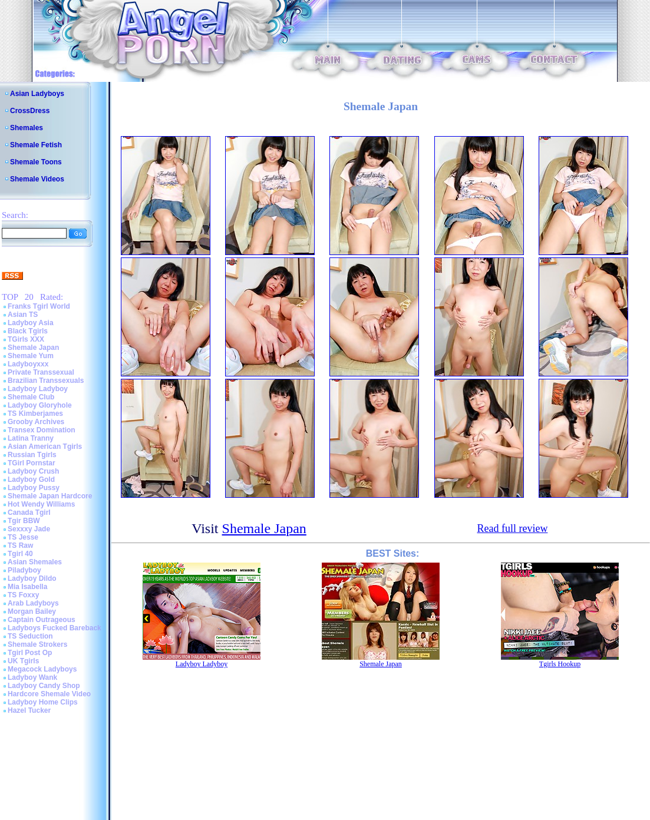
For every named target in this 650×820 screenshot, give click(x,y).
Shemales (26, 128)
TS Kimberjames (35, 413)
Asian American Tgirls (45, 446)
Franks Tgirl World (39, 306)
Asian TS (23, 314)
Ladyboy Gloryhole (40, 405)
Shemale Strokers (37, 644)
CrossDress (30, 111)
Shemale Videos (37, 179)
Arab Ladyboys (33, 603)
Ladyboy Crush (33, 471)
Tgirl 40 (20, 554)
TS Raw (20, 545)
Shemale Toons (36, 162)
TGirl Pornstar (31, 463)
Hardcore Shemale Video (49, 694)
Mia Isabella (27, 587)
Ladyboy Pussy (34, 488)
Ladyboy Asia (31, 323)
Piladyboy (24, 570)
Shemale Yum (31, 356)
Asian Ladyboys (37, 94)
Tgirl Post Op (30, 653)
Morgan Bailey (32, 611)
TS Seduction (30, 636)
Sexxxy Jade (29, 529)
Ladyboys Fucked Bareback (54, 628)
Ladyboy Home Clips (43, 702)
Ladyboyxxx (28, 364)
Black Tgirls (28, 331)
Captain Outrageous (41, 620)
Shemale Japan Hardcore (50, 496)
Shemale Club (31, 397)
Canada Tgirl (29, 512)
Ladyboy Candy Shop (44, 686)
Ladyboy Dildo (32, 578)
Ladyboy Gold (31, 479)
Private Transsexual (41, 372)
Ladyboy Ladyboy (38, 389)
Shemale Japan (33, 347)
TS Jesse (23, 537)
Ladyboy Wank (32, 677)
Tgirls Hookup (559, 664)
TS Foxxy (23, 595)
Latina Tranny (31, 438)
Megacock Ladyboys (42, 669)
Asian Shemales (35, 562)
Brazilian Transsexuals (46, 380)
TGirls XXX (26, 339)
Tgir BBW (24, 521)
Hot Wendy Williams (41, 504)
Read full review (512, 528)
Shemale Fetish (36, 145)
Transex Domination (41, 430)
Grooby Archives (36, 422)
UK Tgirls (23, 661)
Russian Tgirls (32, 455)
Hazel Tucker (29, 710)
